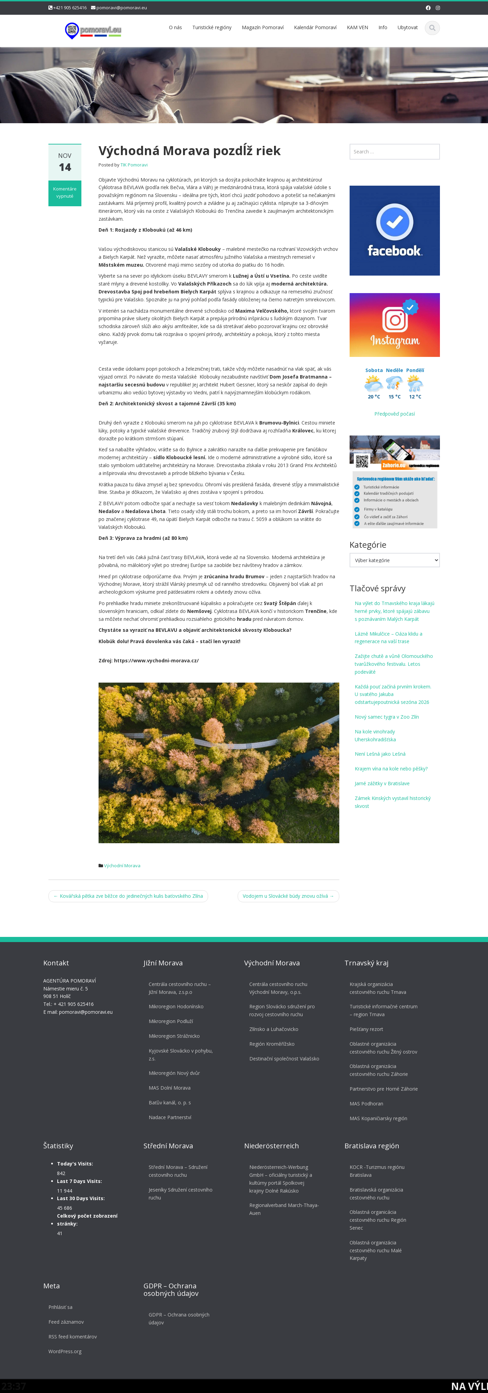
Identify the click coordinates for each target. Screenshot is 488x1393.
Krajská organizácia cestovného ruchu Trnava (375, 988)
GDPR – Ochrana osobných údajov (176, 1318)
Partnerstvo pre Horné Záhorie (381, 1089)
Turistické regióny (211, 27)
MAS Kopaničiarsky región (376, 1118)
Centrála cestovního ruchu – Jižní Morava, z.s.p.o (177, 988)
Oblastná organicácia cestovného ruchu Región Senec (375, 1220)
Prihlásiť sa (58, 1307)
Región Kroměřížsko (269, 1044)
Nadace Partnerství (167, 1117)
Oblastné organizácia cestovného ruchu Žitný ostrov (381, 1048)
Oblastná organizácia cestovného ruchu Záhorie (376, 1070)
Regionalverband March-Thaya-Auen (282, 1209)
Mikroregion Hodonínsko (173, 1006)
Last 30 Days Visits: (78, 1198)
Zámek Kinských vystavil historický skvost (393, 802)
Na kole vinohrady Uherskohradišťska (375, 735)
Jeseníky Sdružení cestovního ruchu (178, 1193)
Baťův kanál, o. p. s (167, 1102)
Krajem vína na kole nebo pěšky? (391, 768)
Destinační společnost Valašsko (282, 1058)
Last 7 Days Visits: (77, 1181)
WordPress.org (62, 1351)
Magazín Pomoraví (263, 27)
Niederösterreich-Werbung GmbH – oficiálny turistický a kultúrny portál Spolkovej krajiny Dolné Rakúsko (278, 1179)
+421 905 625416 (70, 7)
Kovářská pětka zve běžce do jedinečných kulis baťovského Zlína (128, 896)
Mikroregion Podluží (168, 1021)
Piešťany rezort (364, 1029)
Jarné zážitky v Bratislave (382, 783)
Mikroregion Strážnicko (171, 1036)
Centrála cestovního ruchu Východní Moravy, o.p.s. (276, 988)
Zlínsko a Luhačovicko (271, 1029)
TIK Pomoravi (134, 165)
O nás (175, 27)
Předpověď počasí (394, 413)
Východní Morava (122, 865)
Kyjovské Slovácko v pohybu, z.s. (178, 1054)
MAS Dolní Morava (167, 1087)
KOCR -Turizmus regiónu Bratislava (374, 1171)
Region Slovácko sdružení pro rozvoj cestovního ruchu (280, 1010)
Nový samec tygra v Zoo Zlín (387, 716)
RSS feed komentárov (70, 1336)
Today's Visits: (73, 1163)
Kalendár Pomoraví (315, 27)
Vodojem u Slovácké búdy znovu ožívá (288, 896)
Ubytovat (408, 27)
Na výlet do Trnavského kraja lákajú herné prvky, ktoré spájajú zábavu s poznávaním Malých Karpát (394, 611)
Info (382, 27)
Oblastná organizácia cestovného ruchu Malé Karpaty (373, 1250)
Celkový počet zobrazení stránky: (85, 1219)
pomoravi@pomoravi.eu (122, 7)
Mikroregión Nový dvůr (171, 1073)
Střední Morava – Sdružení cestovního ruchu (175, 1171)
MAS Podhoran (364, 1103)
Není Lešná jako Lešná (380, 754)
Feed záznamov (63, 1322)
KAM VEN (357, 27)
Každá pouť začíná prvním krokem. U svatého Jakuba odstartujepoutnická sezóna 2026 (393, 694)
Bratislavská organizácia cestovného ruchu (374, 1193)
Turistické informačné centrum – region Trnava (381, 1010)
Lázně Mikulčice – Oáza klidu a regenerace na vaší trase (388, 637)
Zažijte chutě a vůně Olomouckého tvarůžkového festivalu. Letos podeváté (394, 664)
